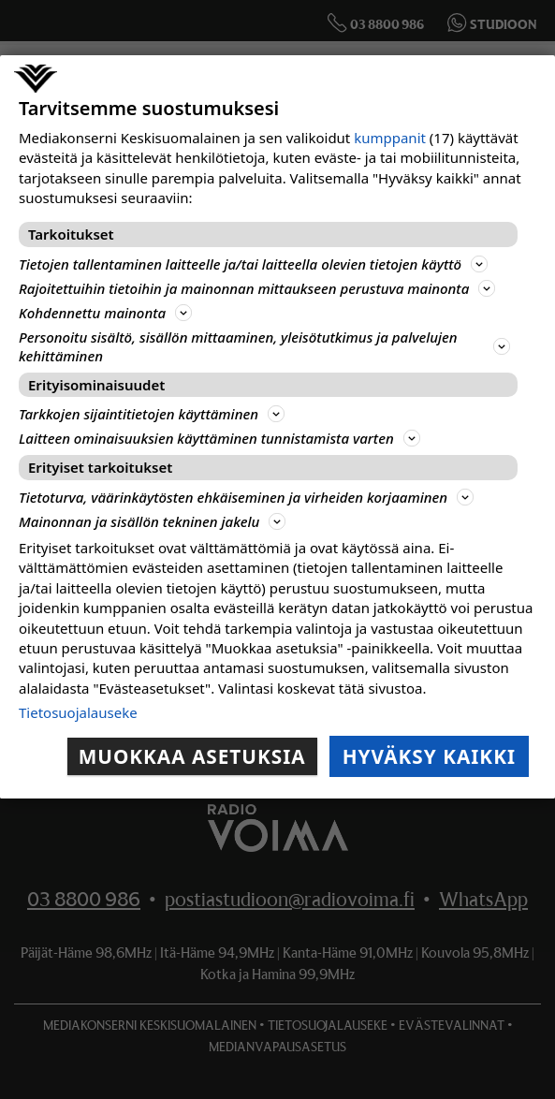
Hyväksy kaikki (429, 756)
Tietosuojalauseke (78, 712)
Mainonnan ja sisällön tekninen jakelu (152, 521)
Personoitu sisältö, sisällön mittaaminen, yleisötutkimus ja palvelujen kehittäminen (264, 346)
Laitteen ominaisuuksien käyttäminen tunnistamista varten (219, 438)
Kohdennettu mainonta (105, 312)
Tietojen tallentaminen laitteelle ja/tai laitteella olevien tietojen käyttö (253, 264)
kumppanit (390, 137)
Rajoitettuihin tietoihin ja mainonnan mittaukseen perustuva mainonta (257, 288)
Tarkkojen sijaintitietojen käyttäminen (152, 413)
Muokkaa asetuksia (192, 756)
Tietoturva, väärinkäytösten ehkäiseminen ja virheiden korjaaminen (246, 497)
